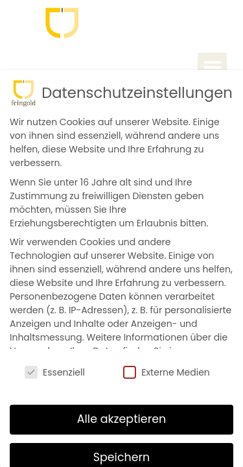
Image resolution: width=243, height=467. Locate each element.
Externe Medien (166, 369)
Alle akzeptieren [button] (122, 416)
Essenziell (55, 369)
